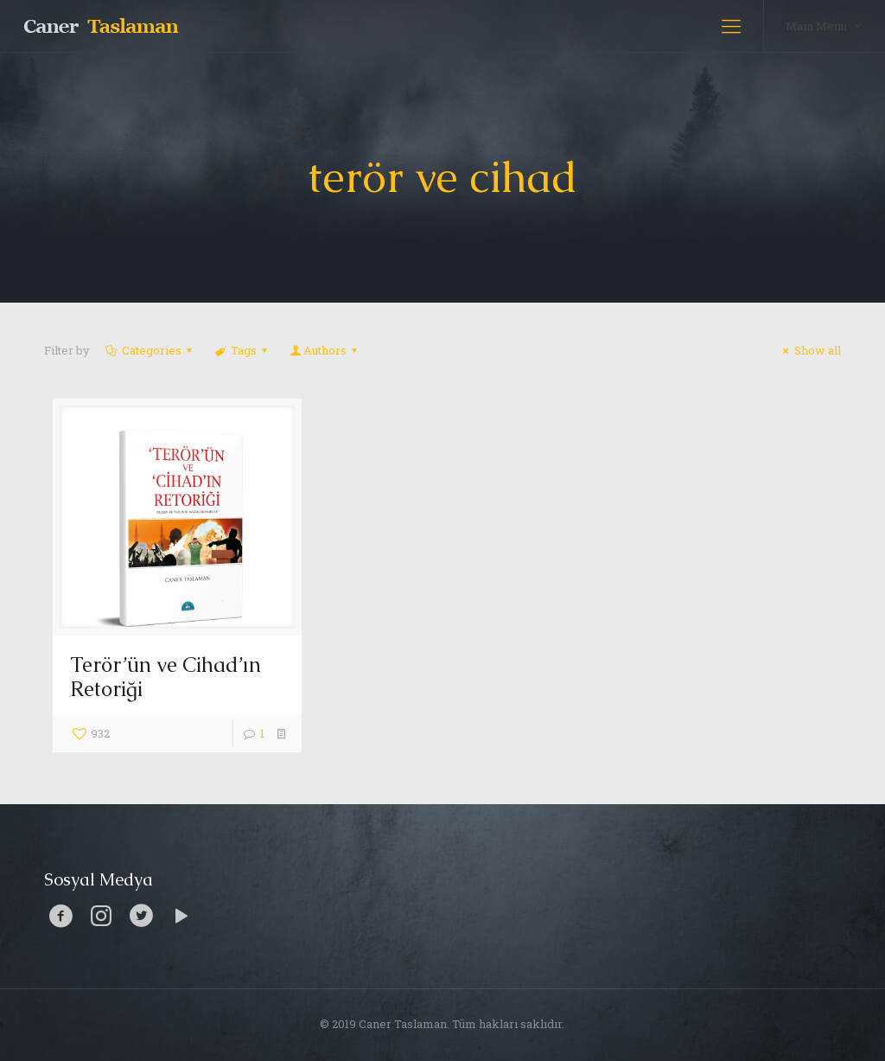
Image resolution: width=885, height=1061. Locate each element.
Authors (325, 350)
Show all (809, 350)
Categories (149, 350)
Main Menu (824, 25)
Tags (242, 350)
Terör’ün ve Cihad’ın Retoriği (165, 676)
